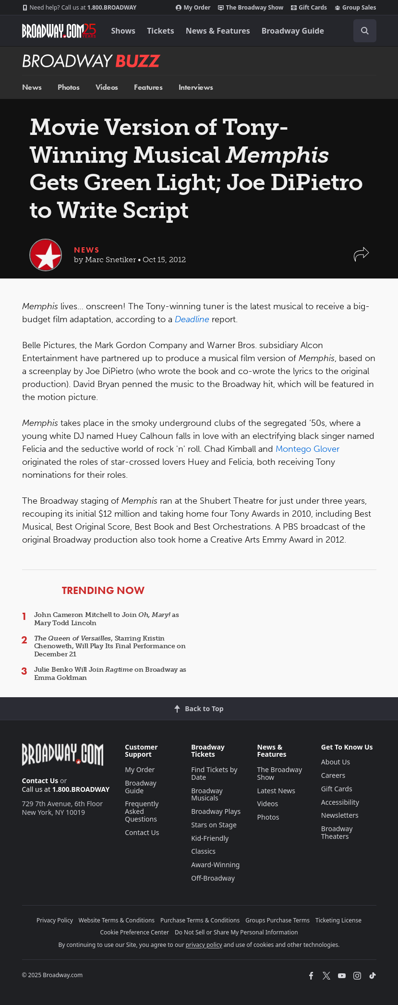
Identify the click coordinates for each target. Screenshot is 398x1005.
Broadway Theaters (337, 832)
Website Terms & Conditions (117, 920)
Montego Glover (307, 449)
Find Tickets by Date (214, 773)
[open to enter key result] (364, 30)
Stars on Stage (214, 824)
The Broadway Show (250, 8)
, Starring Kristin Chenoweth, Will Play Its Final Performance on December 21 (110, 646)
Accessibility (340, 802)
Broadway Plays (216, 811)
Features (148, 87)
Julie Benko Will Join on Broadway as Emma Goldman (110, 674)
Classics (203, 851)
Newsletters (340, 815)
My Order (193, 8)
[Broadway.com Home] (59, 31)
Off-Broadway (213, 878)
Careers (333, 775)
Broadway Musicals (207, 794)
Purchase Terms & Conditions (200, 920)
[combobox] (361, 30)
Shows (123, 31)
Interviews (196, 87)
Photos (68, 87)
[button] (361, 259)
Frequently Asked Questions (141, 811)
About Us (335, 761)
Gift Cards (309, 8)
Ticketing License (338, 920)
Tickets (160, 31)
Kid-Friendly (210, 838)
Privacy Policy (54, 920)
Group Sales (355, 8)
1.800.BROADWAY (79, 8)
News (32, 87)
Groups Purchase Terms (277, 920)
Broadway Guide (293, 31)
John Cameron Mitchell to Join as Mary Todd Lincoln (106, 619)
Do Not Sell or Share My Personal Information (236, 932)
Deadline (192, 319)
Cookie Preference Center (134, 932)
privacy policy (204, 945)
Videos (107, 87)
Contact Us (40, 780)
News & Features (218, 31)
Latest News (276, 790)
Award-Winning (215, 864)
